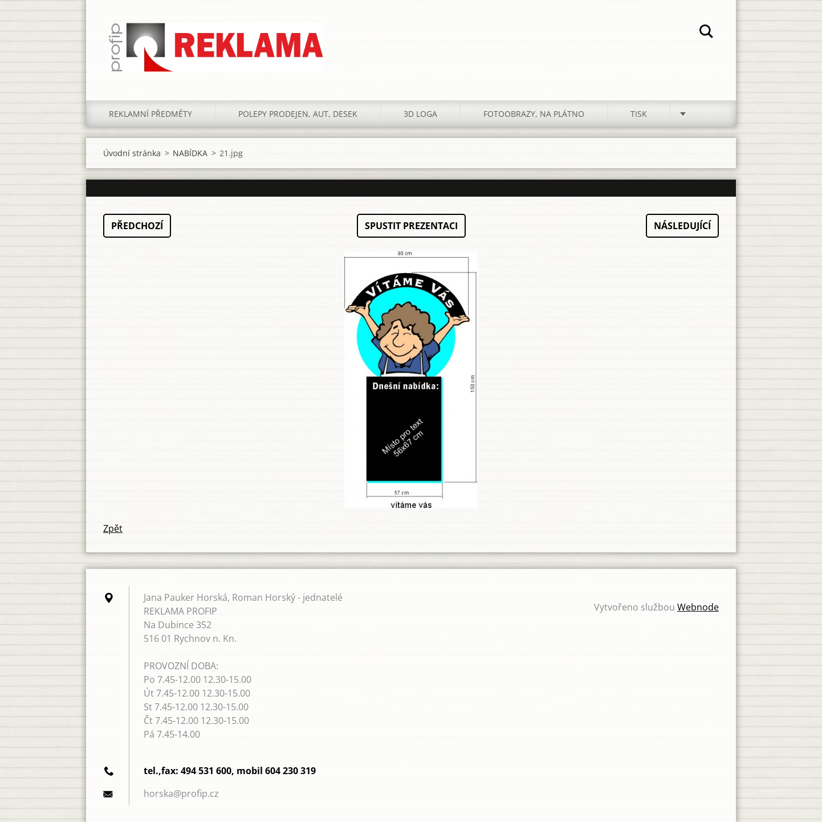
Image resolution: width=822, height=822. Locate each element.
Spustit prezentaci (411, 225)
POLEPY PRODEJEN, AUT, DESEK (297, 113)
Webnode (698, 607)
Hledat (706, 33)
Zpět (113, 528)
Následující (682, 225)
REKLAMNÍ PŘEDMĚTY (150, 113)
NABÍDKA (190, 153)
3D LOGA (420, 113)
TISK (638, 113)
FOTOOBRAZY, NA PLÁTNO (533, 113)
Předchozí (137, 225)
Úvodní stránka (132, 153)
